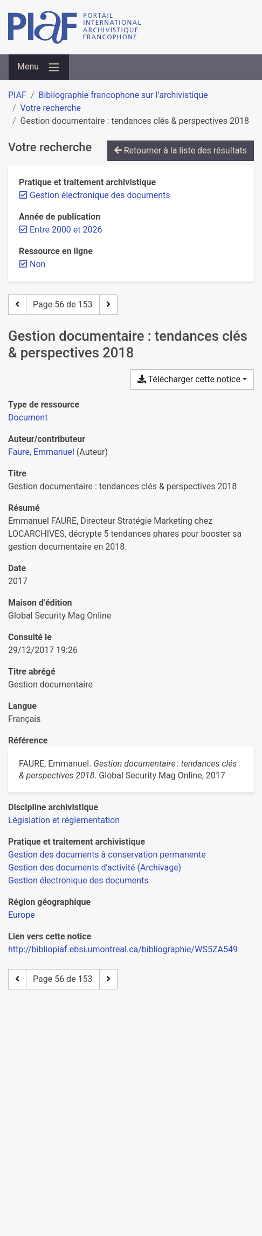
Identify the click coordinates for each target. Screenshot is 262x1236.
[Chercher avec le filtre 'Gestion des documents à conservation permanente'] (107, 854)
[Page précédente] (17, 304)
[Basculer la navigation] (39, 67)
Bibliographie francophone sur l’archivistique (123, 95)
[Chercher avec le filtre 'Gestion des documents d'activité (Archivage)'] (94, 867)
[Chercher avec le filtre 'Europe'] (21, 915)
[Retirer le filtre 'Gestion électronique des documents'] (100, 195)
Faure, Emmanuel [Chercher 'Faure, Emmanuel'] (41, 452)
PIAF (17, 95)
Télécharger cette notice (188, 379)
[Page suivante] (108, 304)
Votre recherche (50, 108)
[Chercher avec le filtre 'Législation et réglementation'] (64, 820)
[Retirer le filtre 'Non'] (37, 264)
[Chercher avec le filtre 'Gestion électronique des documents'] (78, 880)
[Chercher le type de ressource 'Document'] (27, 417)
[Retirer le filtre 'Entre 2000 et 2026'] (66, 229)
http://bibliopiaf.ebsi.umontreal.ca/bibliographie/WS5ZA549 (123, 949)
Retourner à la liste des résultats (180, 150)
